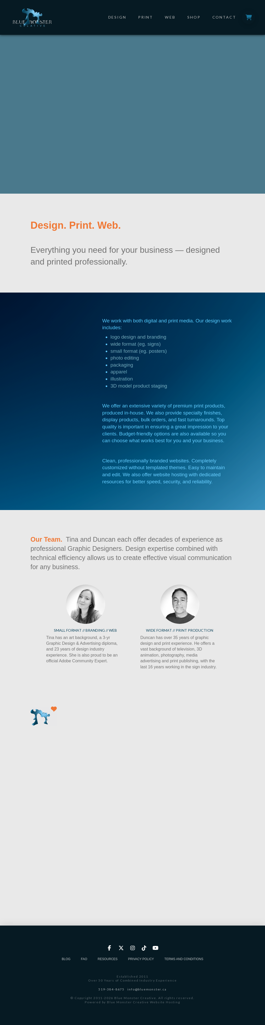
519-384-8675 (111, 989)
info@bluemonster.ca (146, 989)
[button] (248, 17)
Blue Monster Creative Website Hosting (143, 1002)
